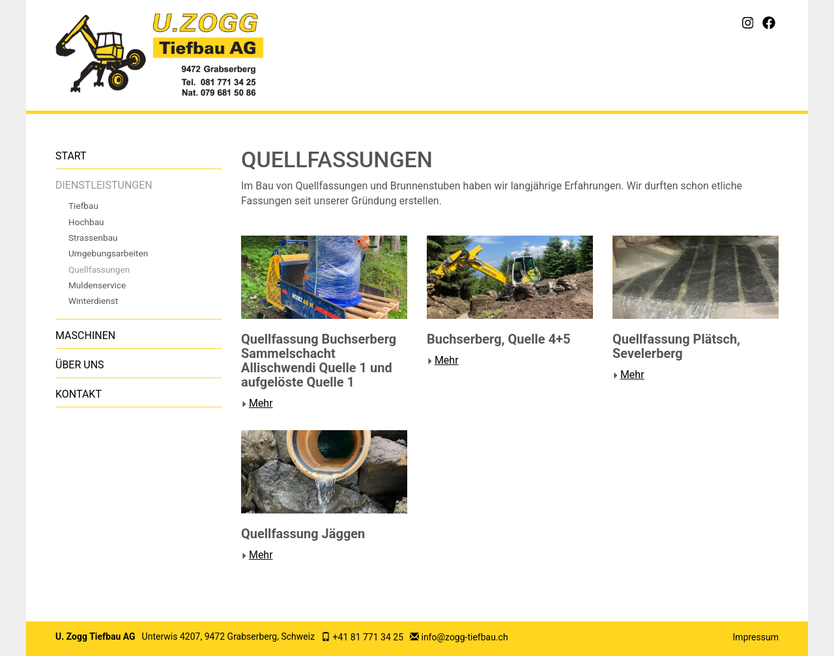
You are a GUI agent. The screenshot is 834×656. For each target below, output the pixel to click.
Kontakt (78, 394)
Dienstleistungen (103, 185)
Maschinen (85, 335)
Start (71, 156)
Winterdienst (93, 300)
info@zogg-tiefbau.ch (464, 637)
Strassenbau (93, 237)
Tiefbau (83, 205)
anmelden (716, 638)
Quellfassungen (99, 269)
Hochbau (86, 222)
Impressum (756, 637)
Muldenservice (97, 285)
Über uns (79, 365)
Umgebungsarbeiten (108, 253)
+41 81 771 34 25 (368, 637)
